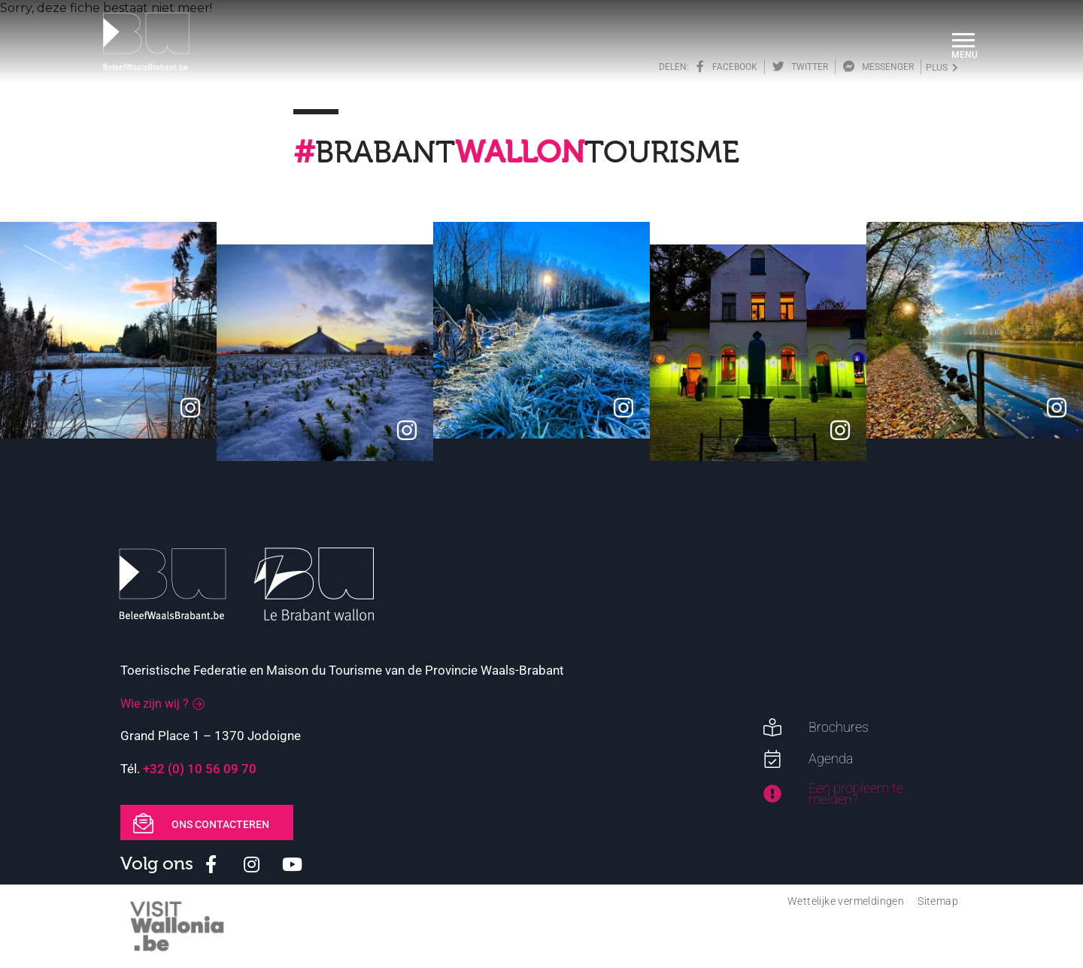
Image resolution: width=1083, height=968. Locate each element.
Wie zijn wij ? (154, 703)
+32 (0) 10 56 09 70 (199, 768)
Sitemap (938, 901)
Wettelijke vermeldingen (845, 901)
